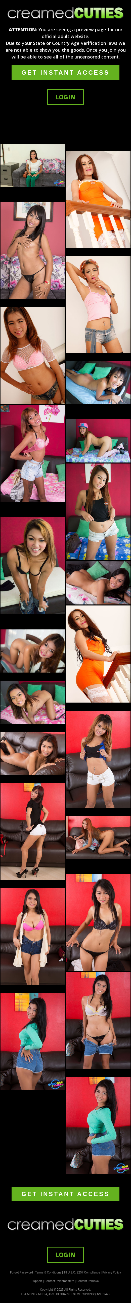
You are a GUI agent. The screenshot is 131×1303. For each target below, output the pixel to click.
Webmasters (65, 1281)
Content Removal (87, 1281)
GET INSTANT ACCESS (65, 72)
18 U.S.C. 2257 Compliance (82, 1272)
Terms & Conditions (48, 1272)
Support (37, 1281)
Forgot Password (21, 1272)
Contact (50, 1281)
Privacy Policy (111, 1272)
